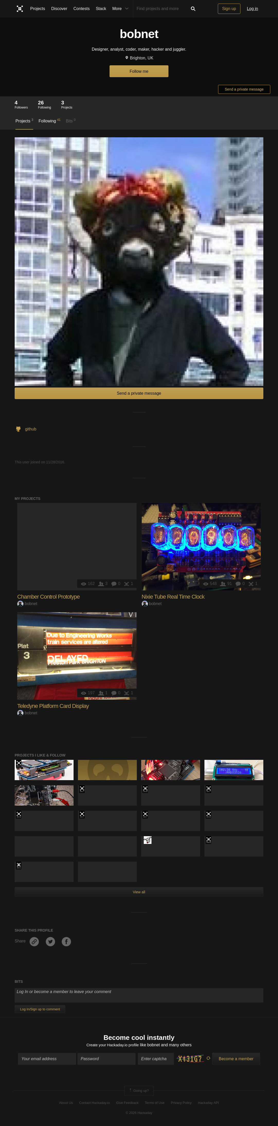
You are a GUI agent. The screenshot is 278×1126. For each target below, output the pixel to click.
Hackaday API (208, 1103)
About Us (66, 1103)
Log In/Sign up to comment (40, 1009)
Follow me (139, 71)
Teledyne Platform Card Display (53, 706)
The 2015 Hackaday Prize (18, 865)
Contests (82, 8)
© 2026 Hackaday (139, 1113)
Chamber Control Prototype (48, 596)
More (121, 9)
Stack (101, 8)
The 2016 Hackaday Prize (145, 789)
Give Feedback (127, 1103)
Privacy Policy (181, 1103)
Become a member (236, 1059)
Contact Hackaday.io (94, 1103)
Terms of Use (155, 1103)
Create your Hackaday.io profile (112, 1045)
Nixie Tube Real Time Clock (173, 596)
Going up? (138, 1091)
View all (139, 892)
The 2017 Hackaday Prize (18, 764)
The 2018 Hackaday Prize (208, 840)
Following (49, 120)
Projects (37, 8)
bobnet (27, 603)
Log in (252, 8)
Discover (59, 8)
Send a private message (244, 89)
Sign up (229, 8)
